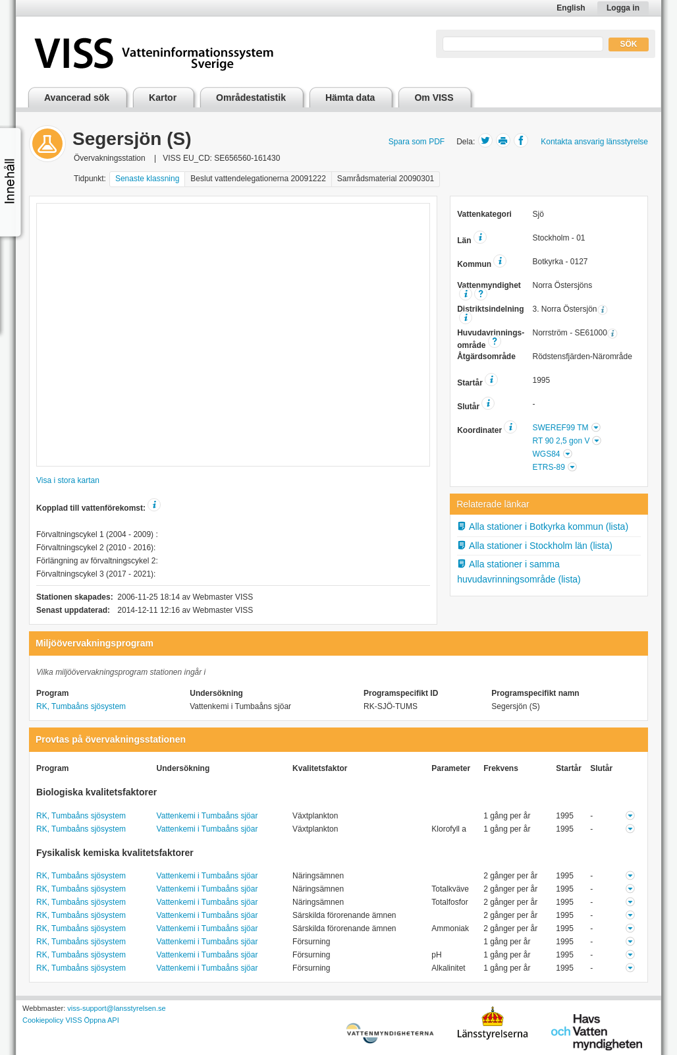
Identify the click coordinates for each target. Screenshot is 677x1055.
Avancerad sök (76, 97)
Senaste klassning (147, 178)
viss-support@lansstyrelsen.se (116, 1008)
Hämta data (350, 97)
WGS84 (546, 454)
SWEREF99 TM (560, 427)
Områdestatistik (251, 97)
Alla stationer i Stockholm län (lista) (534, 545)
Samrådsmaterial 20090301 (385, 178)
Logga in (623, 8)
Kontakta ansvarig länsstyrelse (594, 141)
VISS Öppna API (92, 1020)
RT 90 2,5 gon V (560, 440)
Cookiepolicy (42, 1020)
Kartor (162, 97)
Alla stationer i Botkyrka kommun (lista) (542, 526)
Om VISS (433, 97)
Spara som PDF (417, 141)
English (570, 8)
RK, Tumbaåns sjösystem (81, 706)
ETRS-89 (548, 467)
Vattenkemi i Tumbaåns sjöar (207, 815)
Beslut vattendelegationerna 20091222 (258, 178)
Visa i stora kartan (67, 480)
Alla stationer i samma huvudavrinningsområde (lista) (519, 572)
